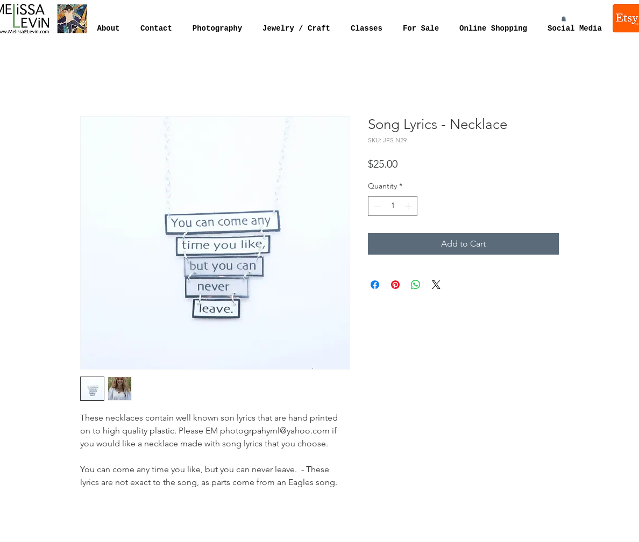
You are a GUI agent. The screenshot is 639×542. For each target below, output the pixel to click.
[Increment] (409, 206)
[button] (564, 18)
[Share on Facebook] (374, 284)
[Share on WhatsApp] (415, 284)
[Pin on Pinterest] (395, 284)
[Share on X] (436, 284)
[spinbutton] (392, 206)
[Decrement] (376, 206)
